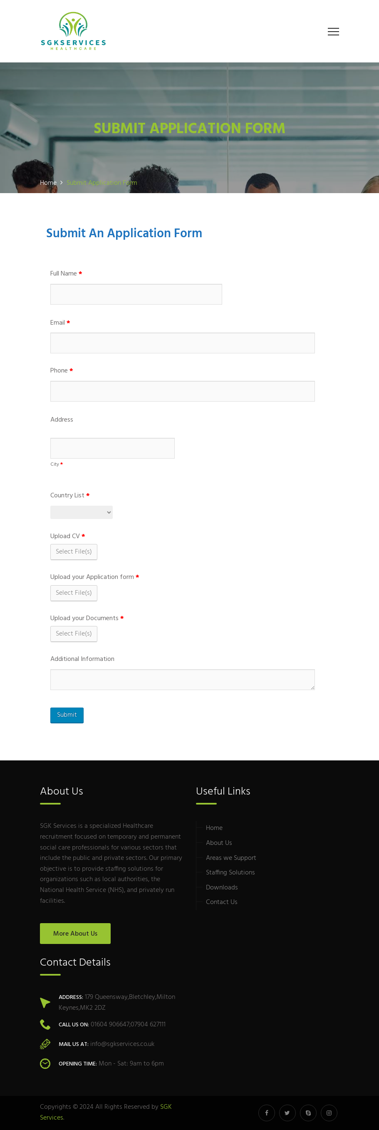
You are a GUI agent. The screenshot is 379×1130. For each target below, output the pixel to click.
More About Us (75, 934)
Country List (70, 496)
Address (61, 420)
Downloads (222, 887)
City (56, 464)
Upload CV (67, 536)
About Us (219, 843)
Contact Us (222, 902)
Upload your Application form (94, 577)
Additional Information (82, 659)
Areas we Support (231, 858)
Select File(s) (74, 551)
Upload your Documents (87, 618)
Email (60, 323)
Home (214, 828)
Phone (61, 371)
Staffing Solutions (230, 872)
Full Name (66, 274)
